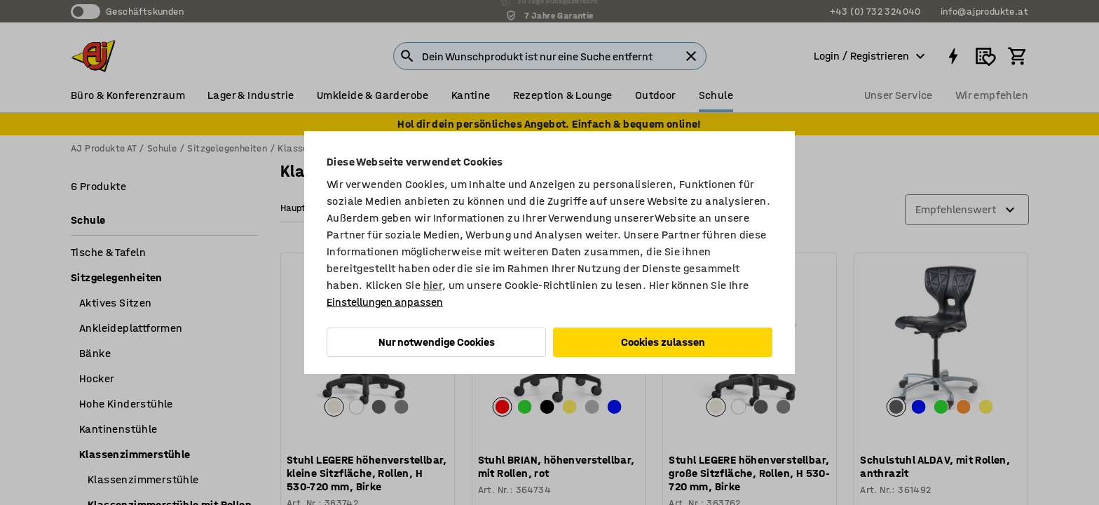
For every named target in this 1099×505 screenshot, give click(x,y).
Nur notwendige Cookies (436, 342)
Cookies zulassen (663, 342)
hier (433, 285)
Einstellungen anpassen (385, 302)
